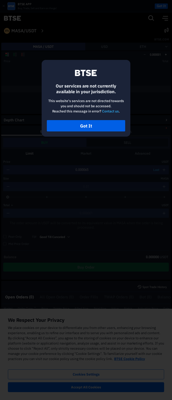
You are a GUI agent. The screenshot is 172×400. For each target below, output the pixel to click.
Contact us (110, 111)
